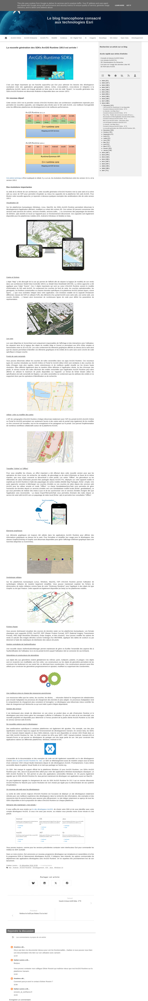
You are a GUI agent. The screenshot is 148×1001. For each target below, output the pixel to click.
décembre (106, 105)
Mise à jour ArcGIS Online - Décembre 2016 (116, 120)
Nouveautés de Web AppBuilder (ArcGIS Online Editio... (119, 116)
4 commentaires (46, 865)
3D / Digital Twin (76, 38)
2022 (103, 89)
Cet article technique (14, 178)
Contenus (63, 38)
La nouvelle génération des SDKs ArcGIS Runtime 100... (119, 128)
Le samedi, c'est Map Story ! (111, 124)
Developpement (38, 868)
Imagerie (93, 38)
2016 (103, 103)
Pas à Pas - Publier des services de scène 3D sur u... (118, 115)
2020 (103, 94)
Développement (137, 38)
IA (85, 38)
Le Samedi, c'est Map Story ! (111, 111)
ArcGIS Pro (44, 38)
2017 (103, 101)
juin (104, 140)
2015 (103, 152)
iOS (46, 868)
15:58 (16, 972)
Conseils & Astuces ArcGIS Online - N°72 (115, 113)
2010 (103, 163)
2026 (103, 80)
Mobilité (54, 38)
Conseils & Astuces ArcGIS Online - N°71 (115, 118)
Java (51, 868)
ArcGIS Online (16, 38)
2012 (103, 159)
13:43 (16, 962)
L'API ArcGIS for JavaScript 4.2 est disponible (116, 107)
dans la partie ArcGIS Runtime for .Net (27, 761)
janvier (105, 150)
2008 (103, 168)
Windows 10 (58, 868)
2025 (103, 83)
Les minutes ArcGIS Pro (109, 60)
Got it (128, 5)
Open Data (125, 38)
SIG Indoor (114, 38)
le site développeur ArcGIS (42, 809)
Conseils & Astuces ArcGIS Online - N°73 (115, 109)
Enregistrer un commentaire (20, 987)
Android (15, 868)
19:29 (16, 982)
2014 (103, 154)
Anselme (17, 935)
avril (105, 144)
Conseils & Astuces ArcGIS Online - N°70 (115, 126)
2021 (103, 92)
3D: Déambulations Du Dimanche (112, 62)
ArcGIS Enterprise (30, 38)
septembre (107, 134)
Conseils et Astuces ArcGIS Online (112, 58)
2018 (103, 98)
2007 (103, 170)
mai (104, 142)
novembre (106, 130)
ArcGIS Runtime (25, 868)
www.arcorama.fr (32, 996)
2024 (103, 85)
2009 (103, 166)
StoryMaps (103, 38)
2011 (103, 161)
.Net (9, 868)
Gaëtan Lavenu (19, 947)
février (105, 148)
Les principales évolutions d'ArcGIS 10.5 (114, 122)
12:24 (16, 943)
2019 (103, 96)
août (105, 136)
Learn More (119, 5)
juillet (105, 138)
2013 (103, 157)
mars (105, 146)
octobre (106, 132)
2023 (103, 87)
